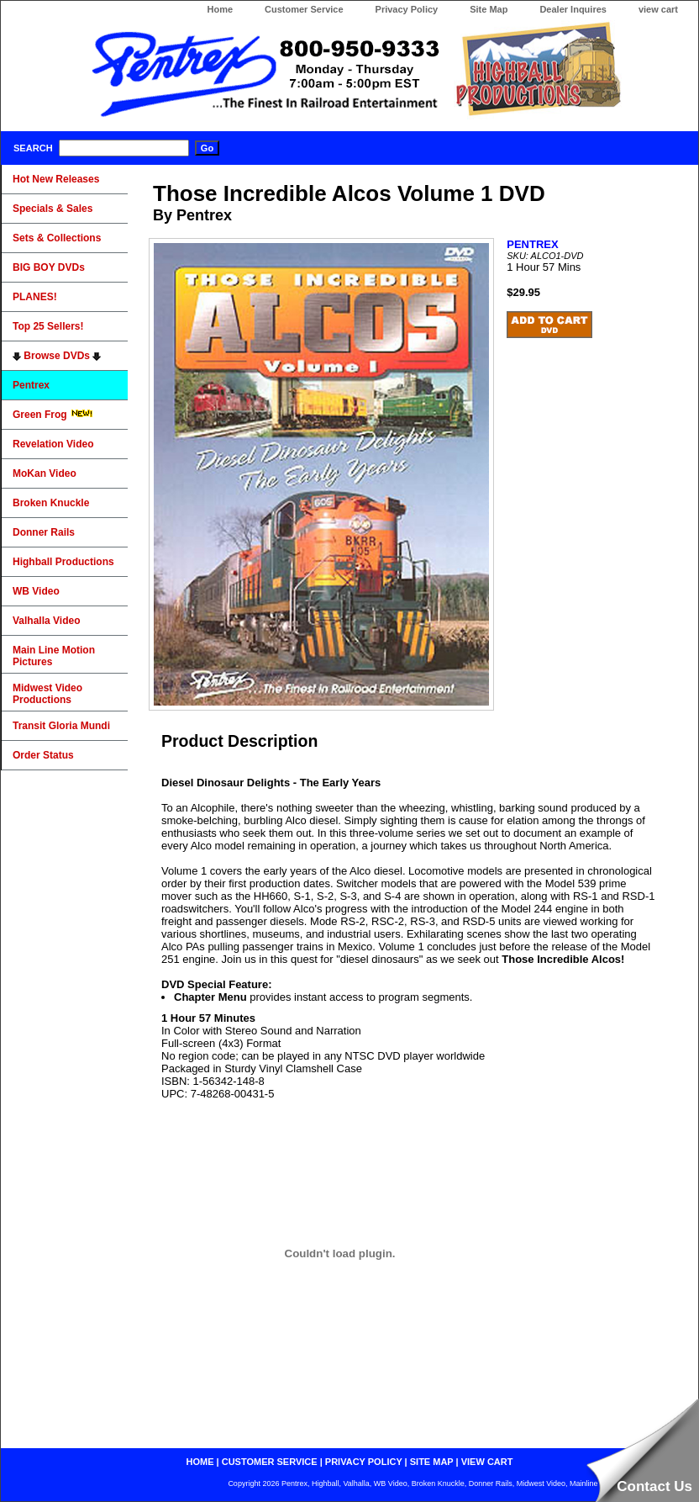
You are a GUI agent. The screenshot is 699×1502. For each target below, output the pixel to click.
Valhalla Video (46, 621)
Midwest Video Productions (47, 694)
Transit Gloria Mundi (61, 726)
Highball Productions (63, 562)
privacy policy (363, 1462)
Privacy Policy (407, 9)
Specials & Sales (52, 208)
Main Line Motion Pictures (54, 656)
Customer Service (304, 9)
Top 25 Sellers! (48, 326)
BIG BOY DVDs (49, 267)
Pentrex (31, 385)
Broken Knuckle (51, 503)
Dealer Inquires (572, 9)
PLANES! (35, 297)
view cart (658, 9)
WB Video (36, 591)
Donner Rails (44, 532)
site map (432, 1462)
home (200, 1462)
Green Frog (53, 414)
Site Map (488, 9)
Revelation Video (53, 444)
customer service (270, 1462)
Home (220, 9)
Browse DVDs (57, 356)
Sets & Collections (57, 238)
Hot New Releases (56, 179)
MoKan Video (44, 473)
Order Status (43, 755)
